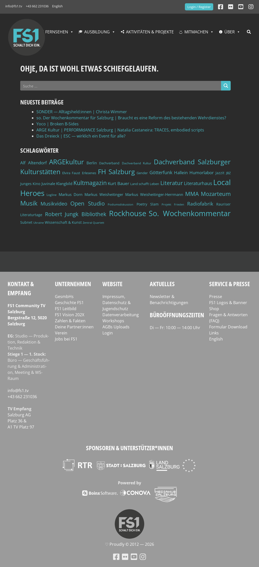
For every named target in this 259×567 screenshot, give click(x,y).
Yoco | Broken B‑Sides (57, 124)
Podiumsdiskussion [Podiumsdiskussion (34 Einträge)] (120, 204)
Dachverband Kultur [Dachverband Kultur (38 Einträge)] (137, 163)
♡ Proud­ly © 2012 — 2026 (129, 544)
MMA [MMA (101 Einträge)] (192, 194)
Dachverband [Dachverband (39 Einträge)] (109, 163)
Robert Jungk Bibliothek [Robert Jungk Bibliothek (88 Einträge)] (75, 214)
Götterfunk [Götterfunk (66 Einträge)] (160, 172)
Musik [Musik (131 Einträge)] (28, 203)
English (57, 6)
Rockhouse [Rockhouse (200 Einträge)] (127, 213)
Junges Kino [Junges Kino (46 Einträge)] (30, 183)
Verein (61, 333)
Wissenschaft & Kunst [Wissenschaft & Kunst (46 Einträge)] (63, 222)
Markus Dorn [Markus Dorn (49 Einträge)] (70, 194)
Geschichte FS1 (69, 302)
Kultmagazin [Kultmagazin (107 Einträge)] (90, 183)
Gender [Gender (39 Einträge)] (142, 173)
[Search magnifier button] (226, 85)
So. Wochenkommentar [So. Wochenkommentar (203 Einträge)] (190, 213)
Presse (215, 296)
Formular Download (228, 327)
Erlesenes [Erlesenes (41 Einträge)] (89, 173)
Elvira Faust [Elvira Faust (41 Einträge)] (71, 173)
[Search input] (121, 86)
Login (107, 333)
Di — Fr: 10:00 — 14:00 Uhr (175, 327)
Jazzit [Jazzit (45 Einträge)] (219, 172)
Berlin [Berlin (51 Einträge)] (92, 163)
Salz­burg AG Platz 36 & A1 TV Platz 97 (21, 421)
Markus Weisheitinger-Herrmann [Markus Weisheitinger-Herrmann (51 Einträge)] (154, 194)
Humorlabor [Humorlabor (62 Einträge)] (201, 172)
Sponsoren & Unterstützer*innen (129, 448)
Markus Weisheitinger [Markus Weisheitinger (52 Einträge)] (103, 194)
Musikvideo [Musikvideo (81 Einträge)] (53, 203)
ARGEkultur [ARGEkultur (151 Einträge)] (66, 161)
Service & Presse (229, 284)
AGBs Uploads (116, 327)
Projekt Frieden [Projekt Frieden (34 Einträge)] (173, 204)
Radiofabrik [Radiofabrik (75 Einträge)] (200, 203)
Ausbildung (97, 32)
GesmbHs (64, 296)
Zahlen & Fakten (70, 321)
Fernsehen (56, 32)
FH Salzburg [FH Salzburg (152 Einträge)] (116, 171)
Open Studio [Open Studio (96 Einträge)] (87, 203)
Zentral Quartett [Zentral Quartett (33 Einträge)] (93, 222)
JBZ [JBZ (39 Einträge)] (228, 173)
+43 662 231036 (37, 6)
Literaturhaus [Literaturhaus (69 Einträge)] (198, 183)
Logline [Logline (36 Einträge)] (52, 195)
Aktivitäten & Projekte (150, 32)
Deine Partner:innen (74, 327)
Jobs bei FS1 (66, 339)
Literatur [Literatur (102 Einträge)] (171, 183)
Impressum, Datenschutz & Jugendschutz (116, 302)
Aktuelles (162, 284)
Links (214, 333)
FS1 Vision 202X (69, 314)
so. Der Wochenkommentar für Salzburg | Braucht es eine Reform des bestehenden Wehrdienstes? (131, 118)
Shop (214, 308)
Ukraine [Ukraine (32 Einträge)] (38, 222)
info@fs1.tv (13, 6)
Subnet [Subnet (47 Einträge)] (26, 222)
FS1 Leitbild (65, 308)
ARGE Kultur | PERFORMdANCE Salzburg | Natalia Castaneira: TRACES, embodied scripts (120, 130)
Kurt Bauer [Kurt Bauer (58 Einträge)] (118, 183)
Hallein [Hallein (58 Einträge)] (181, 172)
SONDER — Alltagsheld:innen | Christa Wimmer (81, 112)
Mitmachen (196, 32)
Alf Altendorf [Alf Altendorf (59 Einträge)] (33, 163)
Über (229, 32)
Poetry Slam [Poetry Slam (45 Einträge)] (148, 204)
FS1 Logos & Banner (228, 302)
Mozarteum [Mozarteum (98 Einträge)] (216, 193)
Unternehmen (73, 284)
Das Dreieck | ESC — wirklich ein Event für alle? (80, 136)
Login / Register (199, 7)
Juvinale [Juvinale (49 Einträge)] (48, 183)
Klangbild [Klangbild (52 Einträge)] (64, 183)
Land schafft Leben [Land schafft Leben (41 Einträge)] (144, 184)
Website (112, 284)
